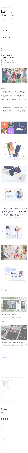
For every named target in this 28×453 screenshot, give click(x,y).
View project (3, 323)
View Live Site (4, 116)
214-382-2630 (3, 412)
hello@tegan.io (3, 413)
